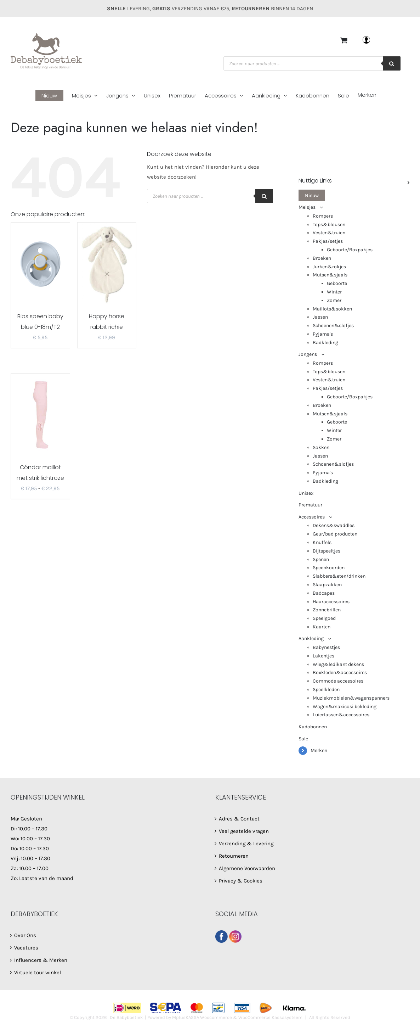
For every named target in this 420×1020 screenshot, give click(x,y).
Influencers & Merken (40, 960)
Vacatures (26, 948)
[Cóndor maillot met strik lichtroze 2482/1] (40, 414)
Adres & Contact (239, 819)
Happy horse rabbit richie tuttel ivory (106, 327)
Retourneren (234, 856)
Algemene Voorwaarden (247, 868)
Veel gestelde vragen (244, 831)
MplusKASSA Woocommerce (202, 1017)
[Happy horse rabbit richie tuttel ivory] (107, 263)
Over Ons (25, 935)
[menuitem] (53, 95)
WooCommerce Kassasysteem (270, 1017)
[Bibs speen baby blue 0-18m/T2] (40, 263)
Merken (319, 750)
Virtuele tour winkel (37, 972)
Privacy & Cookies (240, 881)
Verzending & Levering (246, 843)
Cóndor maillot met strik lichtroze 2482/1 (40, 478)
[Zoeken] (392, 63)
